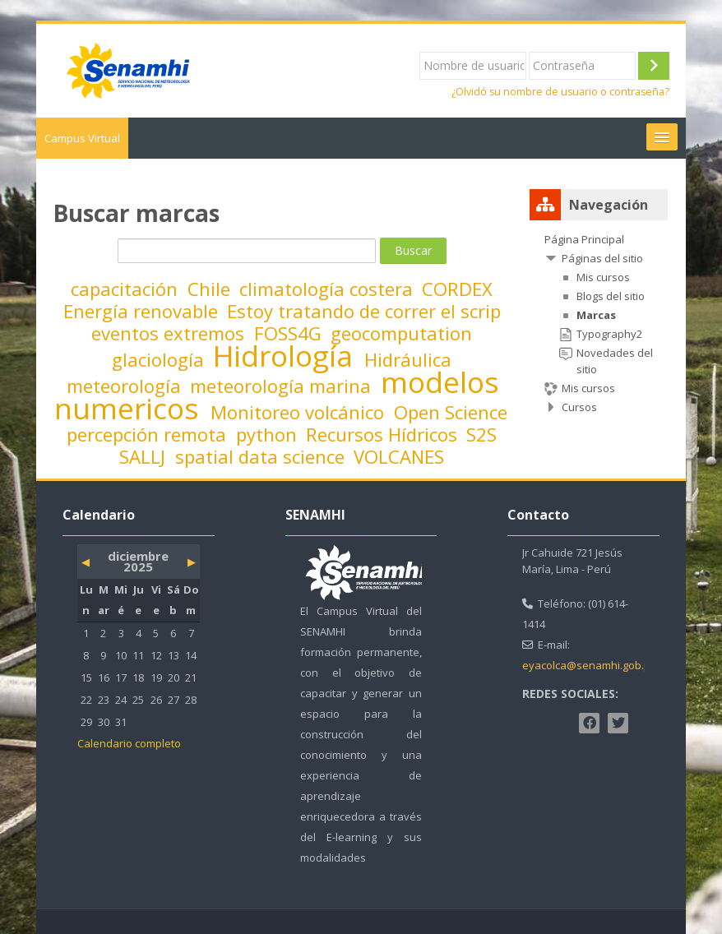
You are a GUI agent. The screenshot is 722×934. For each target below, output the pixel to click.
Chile (211, 288)
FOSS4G (290, 333)
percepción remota (149, 434)
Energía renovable (143, 310)
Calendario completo (129, 743)
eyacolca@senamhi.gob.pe (589, 665)
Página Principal (584, 239)
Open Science (450, 412)
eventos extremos (170, 333)
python (269, 434)
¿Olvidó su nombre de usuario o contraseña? (560, 92)
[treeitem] (598, 323)
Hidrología (286, 355)
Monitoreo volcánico (300, 412)
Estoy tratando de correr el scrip (364, 310)
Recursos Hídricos (384, 434)
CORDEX (457, 288)
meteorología (126, 385)
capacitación (127, 288)
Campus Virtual (82, 138)
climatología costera (328, 288)
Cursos (579, 407)
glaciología (160, 359)
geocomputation (401, 333)
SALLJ (144, 456)
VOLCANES (399, 456)
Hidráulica (407, 359)
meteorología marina (283, 385)
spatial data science (262, 456)
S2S (481, 434)
